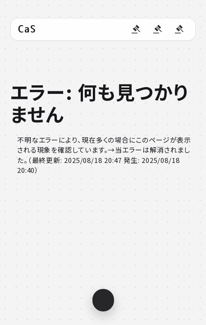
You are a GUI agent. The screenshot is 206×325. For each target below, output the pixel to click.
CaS (27, 29)
